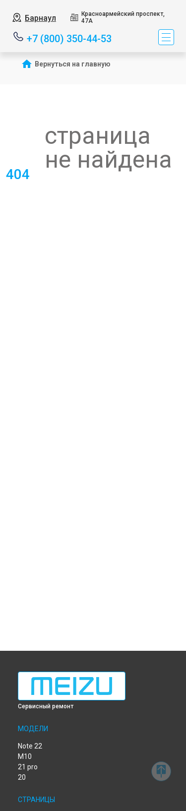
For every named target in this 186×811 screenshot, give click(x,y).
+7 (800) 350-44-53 (69, 38)
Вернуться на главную (73, 64)
